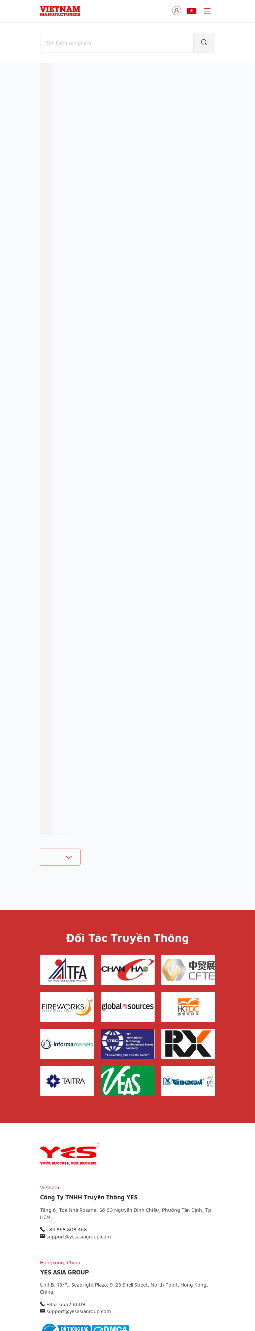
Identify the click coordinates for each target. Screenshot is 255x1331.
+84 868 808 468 (63, 1154)
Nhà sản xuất (95, 106)
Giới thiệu (87, 1274)
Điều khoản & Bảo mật (130, 1274)
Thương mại (54, 106)
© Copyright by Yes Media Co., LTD (74, 1312)
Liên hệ (170, 1274)
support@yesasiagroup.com (75, 1161)
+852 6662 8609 (62, 1228)
